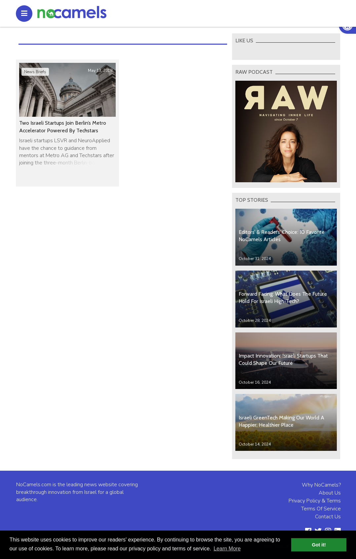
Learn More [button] (227, 548)
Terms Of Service (321, 508)
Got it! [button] (319, 544)
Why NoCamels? (321, 485)
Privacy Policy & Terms (315, 500)
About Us (330, 492)
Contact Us (328, 516)
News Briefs (35, 71)
